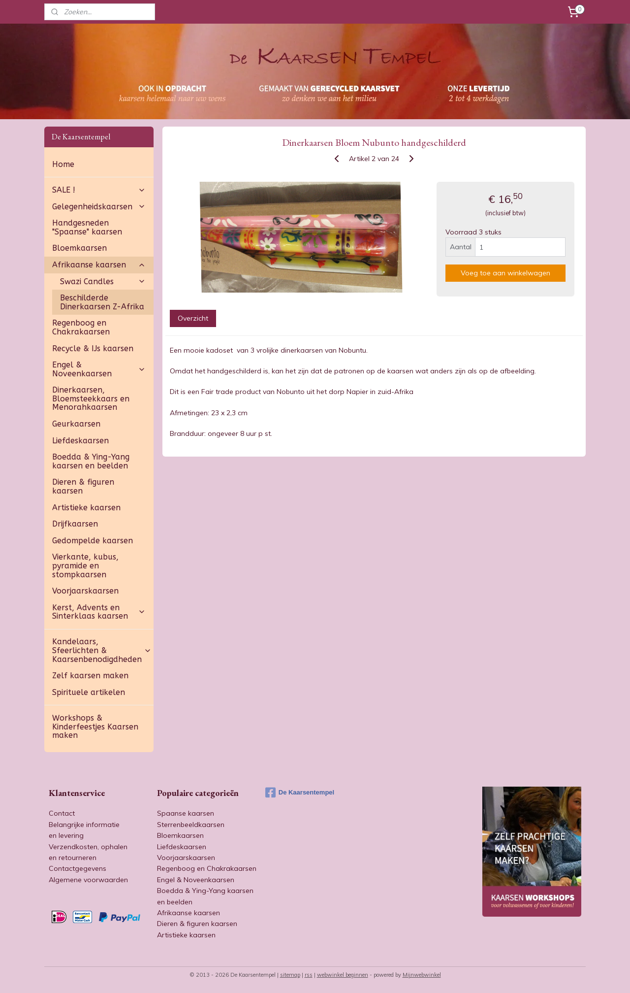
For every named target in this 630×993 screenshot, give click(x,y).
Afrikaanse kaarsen (99, 264)
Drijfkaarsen (75, 524)
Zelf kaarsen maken (90, 675)
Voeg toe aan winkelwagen (505, 272)
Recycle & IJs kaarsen (92, 348)
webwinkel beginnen (342, 974)
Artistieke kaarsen (86, 507)
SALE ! (99, 190)
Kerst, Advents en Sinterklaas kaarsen (99, 612)
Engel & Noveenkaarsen (99, 369)
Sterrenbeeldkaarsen (190, 824)
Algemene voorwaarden (88, 879)
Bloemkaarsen (79, 248)
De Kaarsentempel (299, 792)
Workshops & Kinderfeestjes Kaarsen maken (95, 726)
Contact (62, 813)
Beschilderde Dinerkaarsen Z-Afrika (102, 302)
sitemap (290, 974)
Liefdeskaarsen (80, 440)
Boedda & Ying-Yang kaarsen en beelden (90, 461)
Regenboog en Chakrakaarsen (81, 327)
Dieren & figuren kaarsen (83, 486)
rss (309, 974)
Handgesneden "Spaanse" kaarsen (87, 227)
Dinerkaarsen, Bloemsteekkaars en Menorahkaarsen (90, 398)
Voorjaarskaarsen (85, 591)
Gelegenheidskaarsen (99, 206)
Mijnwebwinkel (422, 974)
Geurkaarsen (76, 424)
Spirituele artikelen (88, 692)
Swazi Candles (103, 281)
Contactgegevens (77, 868)
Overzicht (192, 318)
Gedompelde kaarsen (92, 540)
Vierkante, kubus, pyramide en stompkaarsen (85, 565)
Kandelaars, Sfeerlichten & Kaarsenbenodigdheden (102, 650)
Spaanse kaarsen (185, 813)
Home (63, 164)
